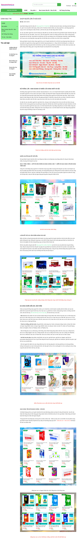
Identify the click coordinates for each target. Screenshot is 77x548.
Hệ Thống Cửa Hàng (65, 10)
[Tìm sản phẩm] (47, 4)
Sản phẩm (33, 10)
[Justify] (59, 4)
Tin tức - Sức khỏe (6, 37)
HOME (25, 10)
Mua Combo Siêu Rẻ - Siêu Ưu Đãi (47, 10)
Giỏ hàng (74, 4)
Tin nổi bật (5, 43)
